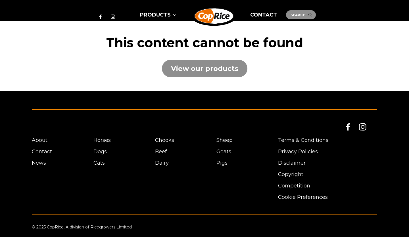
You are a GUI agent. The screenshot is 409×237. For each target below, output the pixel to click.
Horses (102, 140)
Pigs (222, 163)
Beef (161, 151)
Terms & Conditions (303, 140)
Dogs (100, 151)
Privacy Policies (298, 151)
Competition (294, 186)
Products (159, 15)
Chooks (164, 140)
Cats (99, 163)
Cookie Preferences (303, 197)
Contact (263, 15)
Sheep (224, 140)
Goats (223, 151)
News (39, 163)
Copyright (290, 174)
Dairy (162, 163)
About (39, 140)
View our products (204, 68)
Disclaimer (292, 163)
